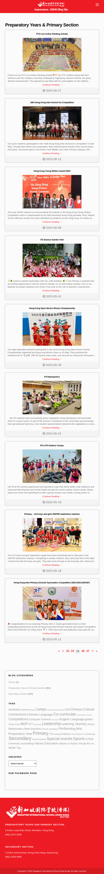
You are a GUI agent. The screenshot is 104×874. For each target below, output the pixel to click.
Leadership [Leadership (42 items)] (51, 724)
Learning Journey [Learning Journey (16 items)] (73, 724)
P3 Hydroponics (52, 377)
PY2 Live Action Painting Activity (52, 34)
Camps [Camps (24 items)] (40, 709)
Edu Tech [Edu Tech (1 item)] (55, 720)
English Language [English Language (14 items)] (71, 719)
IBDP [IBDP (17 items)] (24, 724)
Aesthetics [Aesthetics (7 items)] (15, 709)
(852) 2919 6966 (13, 857)
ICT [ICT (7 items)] (31, 724)
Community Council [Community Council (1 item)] (84, 715)
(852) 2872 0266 (13, 834)
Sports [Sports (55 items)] (79, 738)
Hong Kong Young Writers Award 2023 (52, 171)
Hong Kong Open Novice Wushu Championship (52, 308)
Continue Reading (50, 85)
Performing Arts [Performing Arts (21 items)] (70, 728)
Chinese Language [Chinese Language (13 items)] (40, 714)
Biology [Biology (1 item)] (32, 710)
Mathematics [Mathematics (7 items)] (16, 728)
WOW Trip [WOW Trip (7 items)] (15, 747)
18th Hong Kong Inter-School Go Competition (52, 102)
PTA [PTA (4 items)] (51, 734)
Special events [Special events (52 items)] (59, 738)
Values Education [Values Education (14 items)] (46, 743)
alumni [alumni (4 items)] (24, 709)
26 (83, 651)
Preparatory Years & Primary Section (27, 688)
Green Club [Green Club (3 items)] (14, 724)
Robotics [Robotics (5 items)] (66, 733)
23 (67, 651)
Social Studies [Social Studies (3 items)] (39, 739)
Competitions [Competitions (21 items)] (18, 719)
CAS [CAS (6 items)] (67, 709)
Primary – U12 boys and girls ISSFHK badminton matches (52, 514)
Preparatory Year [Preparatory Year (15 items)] (20, 733)
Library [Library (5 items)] (90, 724)
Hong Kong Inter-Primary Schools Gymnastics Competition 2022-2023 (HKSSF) (52, 582)
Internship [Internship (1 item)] (37, 724)
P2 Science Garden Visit (51, 239)
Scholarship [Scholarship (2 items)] (90, 734)
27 (87, 651)
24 (72, 651)
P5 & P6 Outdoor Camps (52, 445)
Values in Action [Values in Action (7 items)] (68, 743)
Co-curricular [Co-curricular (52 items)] (64, 714)
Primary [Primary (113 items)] (40, 733)
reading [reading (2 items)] (57, 734)
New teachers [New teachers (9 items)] (33, 728)
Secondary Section (18, 694)
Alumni (12, 682)
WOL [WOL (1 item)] (93, 744)
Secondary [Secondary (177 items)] (20, 738)
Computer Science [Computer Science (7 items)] (40, 719)
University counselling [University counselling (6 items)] (21, 743)
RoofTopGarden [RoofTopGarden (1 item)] (78, 734)
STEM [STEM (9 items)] (89, 739)
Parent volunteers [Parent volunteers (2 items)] (50, 729)
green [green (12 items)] (89, 719)
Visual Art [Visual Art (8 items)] (84, 743)
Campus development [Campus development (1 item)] (55, 710)
